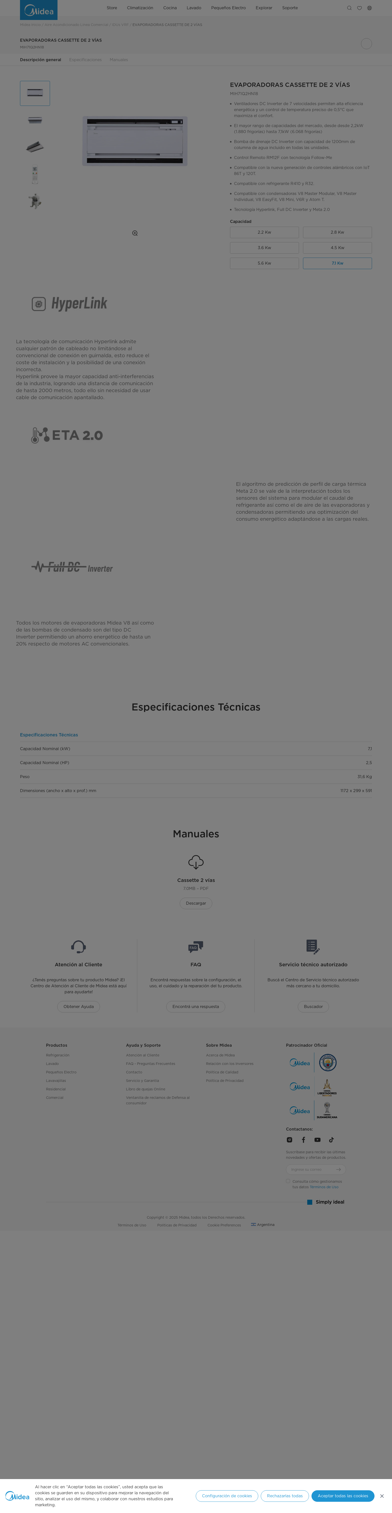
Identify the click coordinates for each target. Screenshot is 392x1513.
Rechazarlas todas (285, 1496)
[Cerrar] (382, 1496)
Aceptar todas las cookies (343, 1496)
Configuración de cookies (227, 1496)
